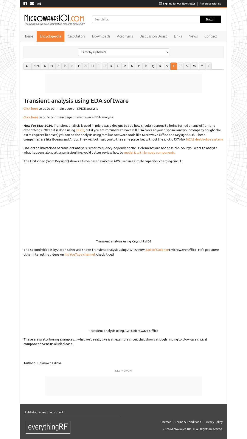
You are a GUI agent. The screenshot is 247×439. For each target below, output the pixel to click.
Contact (210, 36)
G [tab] (85, 66)
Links (178, 36)
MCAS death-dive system (204, 139)
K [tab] (111, 66)
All (28, 66)
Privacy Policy (214, 422)
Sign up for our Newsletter (177, 3)
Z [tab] (209, 66)
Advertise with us (210, 3)
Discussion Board (154, 36)
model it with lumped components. (150, 152)
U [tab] (180, 66)
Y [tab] (202, 66)
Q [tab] (153, 66)
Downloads (101, 36)
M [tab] (125, 66)
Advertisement (123, 371)
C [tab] (58, 66)
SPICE (80, 130)
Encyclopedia (50, 36)
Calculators (77, 36)
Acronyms (125, 36)
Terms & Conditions (188, 422)
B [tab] (52, 66)
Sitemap (166, 422)
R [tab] (160, 66)
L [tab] (118, 66)
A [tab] (45, 66)
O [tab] (139, 66)
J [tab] (105, 66)
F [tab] (79, 66)
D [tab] (65, 66)
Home (28, 36)
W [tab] (194, 66)
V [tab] (187, 66)
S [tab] (167, 66)
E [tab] (72, 66)
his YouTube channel (80, 254)
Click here (30, 108)
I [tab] (98, 66)
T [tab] (173, 66)
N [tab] (132, 66)
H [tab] (92, 66)
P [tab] (146, 66)
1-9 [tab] (36, 66)
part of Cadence (157, 250)
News (193, 36)
